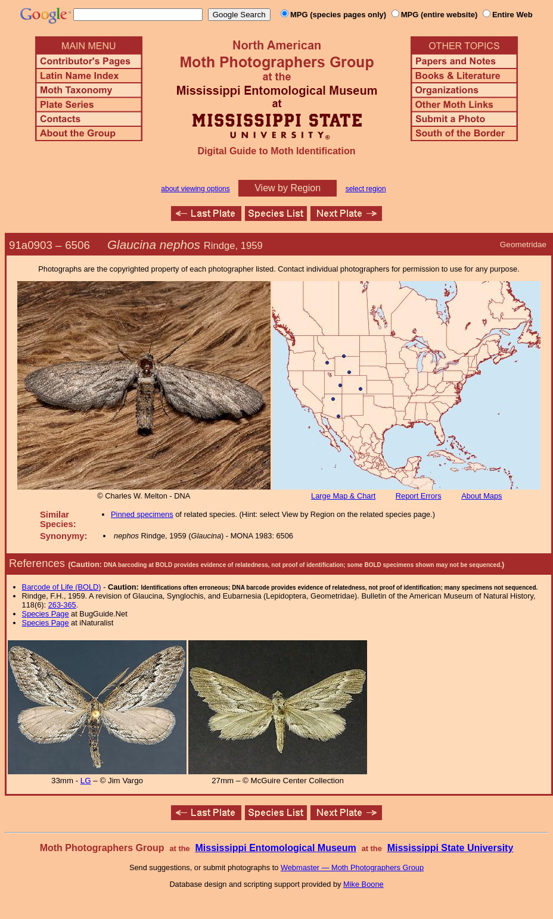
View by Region (287, 188)
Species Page (45, 613)
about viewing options (195, 189)
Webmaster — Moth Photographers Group (352, 867)
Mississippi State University (450, 848)
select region (366, 189)
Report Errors (419, 495)
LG (85, 780)
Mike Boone (363, 884)
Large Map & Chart (343, 495)
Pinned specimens (142, 514)
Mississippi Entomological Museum (275, 848)
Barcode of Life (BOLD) (61, 586)
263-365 (62, 604)
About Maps (481, 495)
